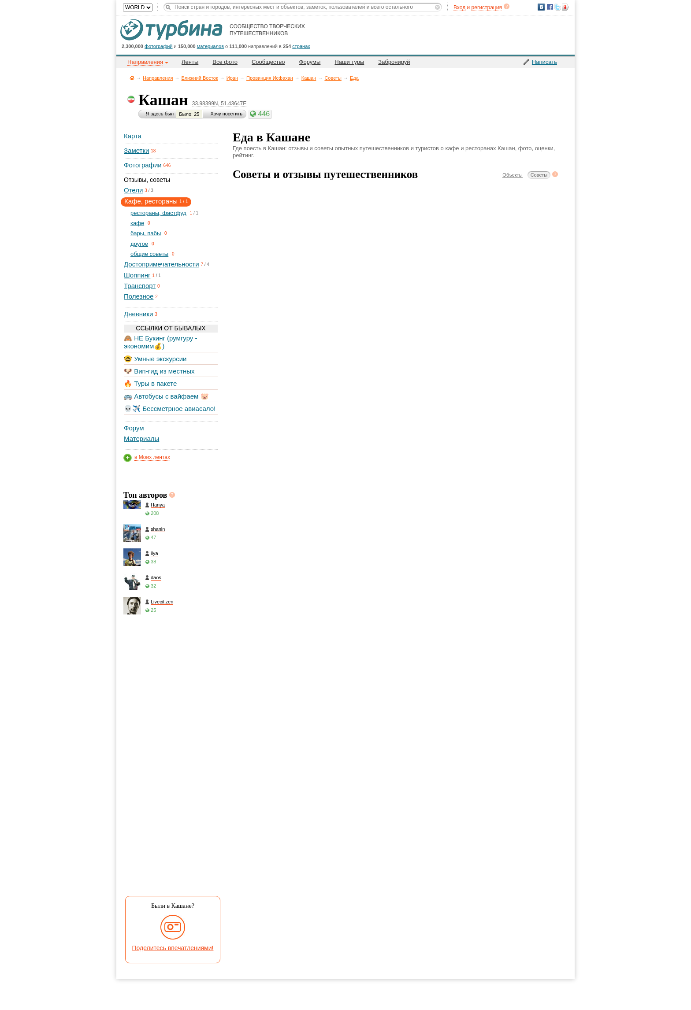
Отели (133, 190)
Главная (132, 77)
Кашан (308, 78)
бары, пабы (145, 233)
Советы (332, 78)
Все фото (225, 62)
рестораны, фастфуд (158, 213)
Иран (232, 78)
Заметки (136, 150)
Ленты (190, 62)
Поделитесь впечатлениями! (173, 947)
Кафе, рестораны (151, 201)
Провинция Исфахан (269, 78)
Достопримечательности (161, 264)
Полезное (138, 296)
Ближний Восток (200, 78)
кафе (137, 223)
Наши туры (349, 62)
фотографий (159, 46)
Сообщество (268, 62)
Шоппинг (137, 275)
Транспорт (140, 285)
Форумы (310, 62)
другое (139, 243)
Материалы (141, 438)
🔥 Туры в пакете (150, 383)
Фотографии (143, 165)
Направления (158, 78)
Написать (544, 62)
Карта (132, 136)
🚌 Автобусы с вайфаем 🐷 (166, 396)
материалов (210, 46)
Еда (354, 78)
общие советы (149, 254)
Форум (134, 428)
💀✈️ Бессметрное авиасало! (169, 408)
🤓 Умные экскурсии (155, 359)
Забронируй (394, 62)
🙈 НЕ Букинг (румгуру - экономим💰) (160, 342)
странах (301, 46)
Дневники (138, 314)
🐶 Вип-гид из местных (159, 371)
